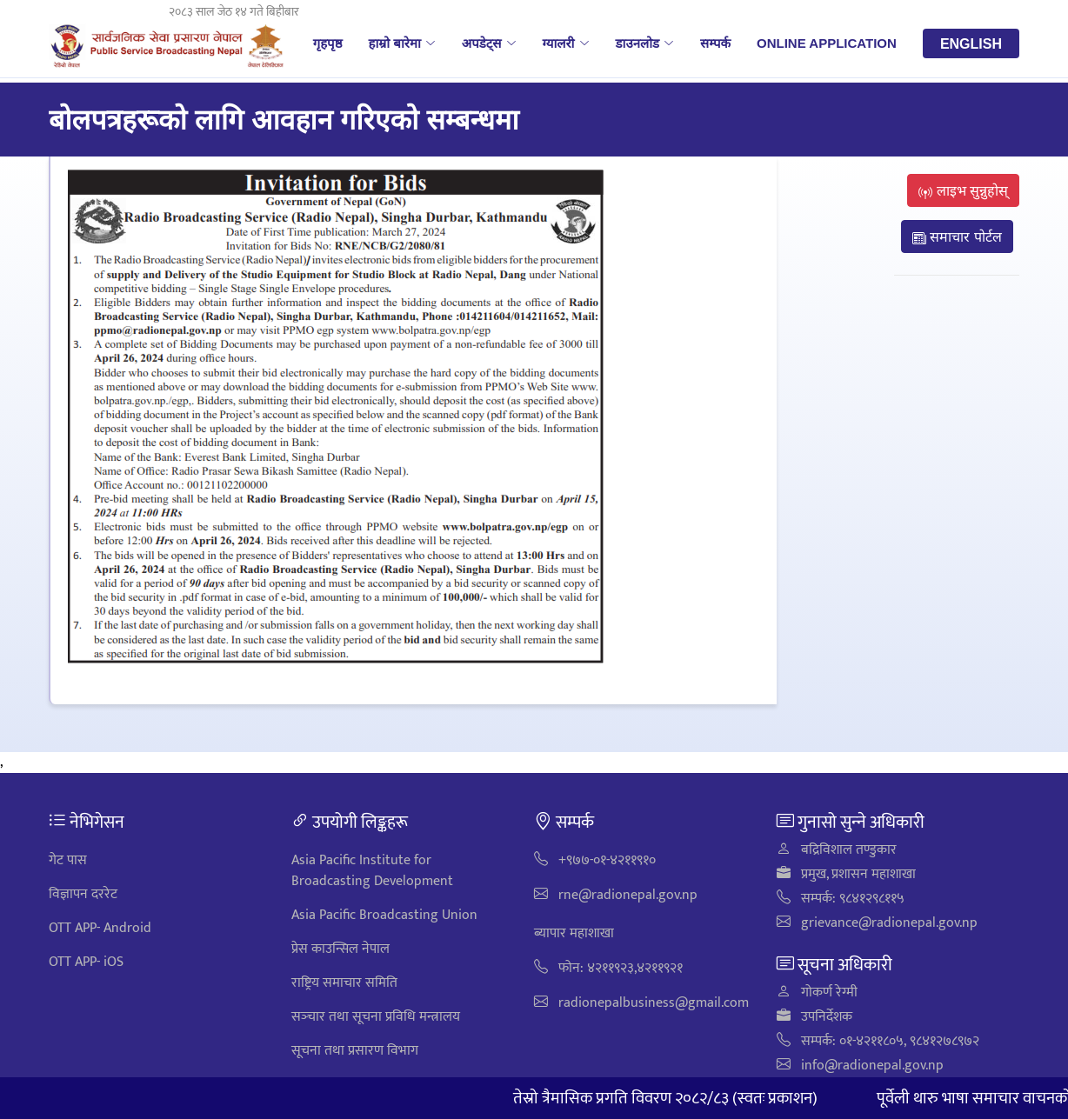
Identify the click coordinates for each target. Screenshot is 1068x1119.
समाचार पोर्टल (957, 236)
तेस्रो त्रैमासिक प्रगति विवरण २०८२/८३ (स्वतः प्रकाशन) (682, 1098)
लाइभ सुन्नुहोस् (963, 190)
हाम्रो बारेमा (401, 42)
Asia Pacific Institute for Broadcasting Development (372, 871)
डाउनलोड (645, 42)
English (971, 43)
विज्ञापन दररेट (83, 894)
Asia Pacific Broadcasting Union (384, 915)
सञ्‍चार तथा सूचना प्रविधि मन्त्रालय (375, 1017)
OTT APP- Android (100, 928)
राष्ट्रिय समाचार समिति (344, 983)
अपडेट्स (489, 42)
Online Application (827, 42)
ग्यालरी (566, 42)
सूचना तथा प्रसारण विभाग (354, 1050)
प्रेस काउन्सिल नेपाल (340, 949)
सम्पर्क (715, 42)
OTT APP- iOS (86, 962)
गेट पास (68, 860)
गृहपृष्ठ (328, 42)
